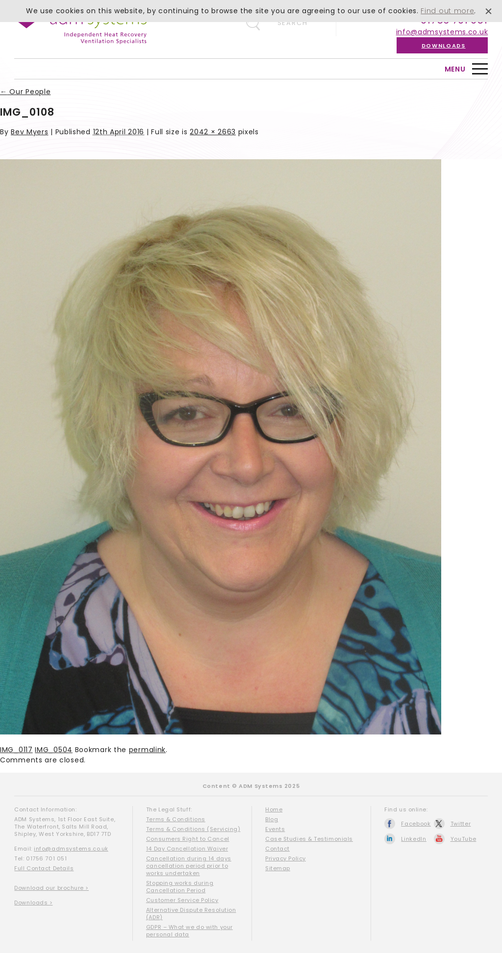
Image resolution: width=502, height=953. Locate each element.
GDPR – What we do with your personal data (189, 930)
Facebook (416, 824)
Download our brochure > (51, 888)
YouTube (464, 839)
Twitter (461, 824)
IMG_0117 (16, 750)
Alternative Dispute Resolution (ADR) (191, 913)
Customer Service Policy (182, 900)
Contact (277, 849)
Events (275, 829)
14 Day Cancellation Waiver (187, 849)
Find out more (447, 11)
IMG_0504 (54, 750)
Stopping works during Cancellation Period (180, 886)
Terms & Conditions (175, 819)
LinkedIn (414, 839)
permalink (147, 750)
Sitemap (277, 868)
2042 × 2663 (213, 132)
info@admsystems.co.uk (442, 32)
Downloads (444, 45)
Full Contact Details (44, 868)
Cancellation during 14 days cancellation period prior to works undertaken (188, 866)
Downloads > (33, 902)
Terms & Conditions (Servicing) (193, 829)
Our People (25, 92)
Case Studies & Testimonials (309, 839)
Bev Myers (29, 132)
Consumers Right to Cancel (187, 839)
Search (292, 22)
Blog (271, 819)
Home (273, 809)
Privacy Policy (285, 858)
